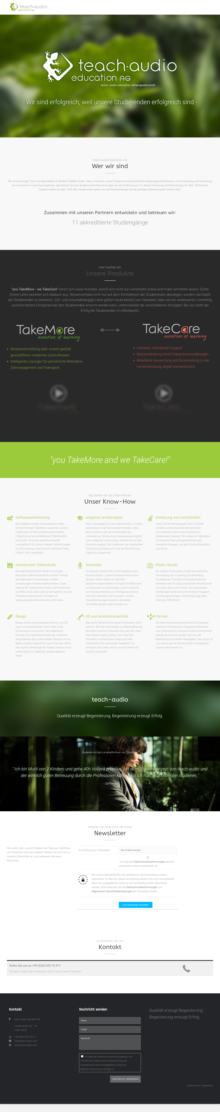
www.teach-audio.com (25, 1045)
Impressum (207, 1085)
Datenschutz (193, 1085)
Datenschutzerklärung (108, 1056)
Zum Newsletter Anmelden (135, 905)
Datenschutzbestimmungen (149, 861)
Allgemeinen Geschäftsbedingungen (112, 891)
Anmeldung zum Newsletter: (95, 850)
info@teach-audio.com (25, 1040)
